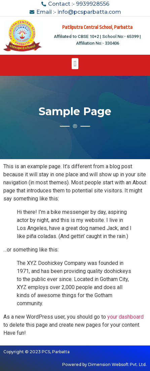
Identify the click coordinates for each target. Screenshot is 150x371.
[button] (75, 63)
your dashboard (125, 317)
